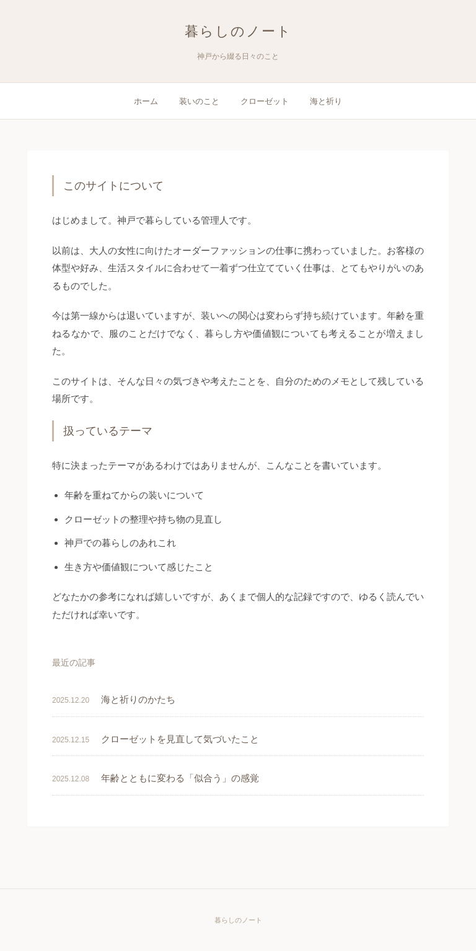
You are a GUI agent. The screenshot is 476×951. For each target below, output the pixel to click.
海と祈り (326, 101)
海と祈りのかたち (138, 699)
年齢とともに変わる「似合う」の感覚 (180, 778)
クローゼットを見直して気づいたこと (180, 739)
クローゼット (264, 101)
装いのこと (199, 101)
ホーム (146, 101)
